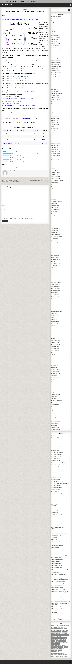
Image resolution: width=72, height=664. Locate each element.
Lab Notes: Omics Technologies (57, 589)
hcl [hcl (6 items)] (57, 641)
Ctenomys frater (54, 402)
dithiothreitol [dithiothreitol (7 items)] (55, 636)
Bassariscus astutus (55, 319)
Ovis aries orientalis (55, 361)
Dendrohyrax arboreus (55, 348)
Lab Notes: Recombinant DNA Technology (59, 601)
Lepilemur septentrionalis (56, 296)
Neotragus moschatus (55, 157)
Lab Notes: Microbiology (56, 578)
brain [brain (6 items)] (65, 630)
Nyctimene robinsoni (55, 419)
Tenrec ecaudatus (54, 182)
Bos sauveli (53, 383)
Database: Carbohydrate (56, 454)
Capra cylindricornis (55, 31)
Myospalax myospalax (55, 244)
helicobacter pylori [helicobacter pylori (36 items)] (56, 642)
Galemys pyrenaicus (55, 188)
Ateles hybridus (54, 136)
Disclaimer (21, 1)
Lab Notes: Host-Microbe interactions (59, 579)
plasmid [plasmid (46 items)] (60, 650)
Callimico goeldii (54, 292)
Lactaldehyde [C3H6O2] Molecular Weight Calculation (25, 11)
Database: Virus (54, 502)
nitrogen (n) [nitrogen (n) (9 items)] (61, 648)
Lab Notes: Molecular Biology (57, 581)
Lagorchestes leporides (56, 49)
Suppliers (54, 512)
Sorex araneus (54, 367)
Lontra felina (53, 126)
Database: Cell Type (55, 458)
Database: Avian (54, 448)
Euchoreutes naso (55, 390)
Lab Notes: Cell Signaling (57, 545)
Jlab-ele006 (26, 76)
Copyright (15, 1)
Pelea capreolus (54, 39)
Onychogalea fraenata (55, 76)
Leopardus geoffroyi (55, 307)
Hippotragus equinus (55, 151)
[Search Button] (70, 5)
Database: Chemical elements (57, 462)
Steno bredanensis (55, 124)
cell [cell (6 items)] (53, 633)
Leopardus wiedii (54, 215)
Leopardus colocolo (55, 302)
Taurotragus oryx (54, 147)
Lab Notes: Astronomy (55, 521)
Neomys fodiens (54, 365)
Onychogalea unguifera (56, 72)
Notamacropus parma (55, 178)
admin (15, 171)
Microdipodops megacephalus (57, 217)
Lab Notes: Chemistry (55, 547)
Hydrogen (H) (13, 78)
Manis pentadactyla (55, 398)
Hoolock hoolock (54, 309)
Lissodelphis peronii (55, 122)
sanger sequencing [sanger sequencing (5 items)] (55, 654)
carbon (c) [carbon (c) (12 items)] (64, 631)
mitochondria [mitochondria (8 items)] (55, 647)
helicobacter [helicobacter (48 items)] (62, 641)
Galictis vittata (54, 211)
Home (3, 1)
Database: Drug (54, 466)
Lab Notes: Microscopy (56, 535)
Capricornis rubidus (55, 47)
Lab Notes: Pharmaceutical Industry (58, 591)
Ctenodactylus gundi (55, 394)
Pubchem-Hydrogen (8, 153)
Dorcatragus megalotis (55, 153)
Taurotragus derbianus (55, 159)
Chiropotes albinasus (55, 290)
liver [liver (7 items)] (63, 645)
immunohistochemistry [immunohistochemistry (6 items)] (56, 645)
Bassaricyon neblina (55, 315)
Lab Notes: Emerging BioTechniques (59, 533)
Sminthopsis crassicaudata (56, 236)
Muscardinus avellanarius (56, 230)
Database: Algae (54, 439)
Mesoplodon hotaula (55, 87)
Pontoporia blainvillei (55, 280)
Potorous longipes (55, 64)
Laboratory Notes (6, 4)
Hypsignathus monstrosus (56, 421)
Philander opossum (55, 371)
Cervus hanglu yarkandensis (57, 58)
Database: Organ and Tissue (56, 487)
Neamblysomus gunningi (56, 83)
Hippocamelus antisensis (56, 60)
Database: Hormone (55, 477)
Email (3, 209)
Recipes (53, 612)
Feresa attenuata (54, 116)
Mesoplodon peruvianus (56, 105)
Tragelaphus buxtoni (55, 163)
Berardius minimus (55, 91)
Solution (54, 613)
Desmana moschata (55, 352)
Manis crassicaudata (55, 226)
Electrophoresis (55, 530)
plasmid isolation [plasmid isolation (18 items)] (55, 651)
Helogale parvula (54, 323)
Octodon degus (54, 388)
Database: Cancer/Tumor (56, 452)
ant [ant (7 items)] (65, 628)
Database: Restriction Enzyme (57, 495)
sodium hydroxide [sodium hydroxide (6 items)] (55, 656)
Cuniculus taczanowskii (56, 246)
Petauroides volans (55, 197)
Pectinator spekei (54, 232)
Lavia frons (53, 267)
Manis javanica (54, 396)
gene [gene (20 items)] (53, 641)
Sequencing (54, 537)
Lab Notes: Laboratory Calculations (58, 574)
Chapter (53, 505)
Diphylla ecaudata (55, 423)
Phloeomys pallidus (55, 410)
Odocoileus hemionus (55, 334)
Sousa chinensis (54, 120)
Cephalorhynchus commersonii (57, 271)
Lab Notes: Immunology (56, 567)
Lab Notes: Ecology (55, 553)
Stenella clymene (54, 139)
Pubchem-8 (5, 161)
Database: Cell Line (55, 456)
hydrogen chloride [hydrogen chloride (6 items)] (55, 644)
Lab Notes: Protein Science (56, 599)
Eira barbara (53, 213)
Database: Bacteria (55, 450)
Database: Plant (54, 489)
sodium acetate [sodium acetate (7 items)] (63, 654)
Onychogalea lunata (55, 74)
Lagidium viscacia (55, 205)
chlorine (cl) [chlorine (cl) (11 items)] (64, 633)
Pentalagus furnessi (55, 342)
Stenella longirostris (55, 118)
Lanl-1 (25, 78)
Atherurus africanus (55, 251)
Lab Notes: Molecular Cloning (58, 583)
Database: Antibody (55, 446)
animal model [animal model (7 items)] (60, 628)
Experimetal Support (56, 507)
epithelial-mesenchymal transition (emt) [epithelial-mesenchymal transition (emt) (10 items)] (59, 638)
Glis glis (53, 392)
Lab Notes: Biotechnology (56, 539)
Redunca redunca (54, 41)
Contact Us (8, 1)
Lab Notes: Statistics (55, 606)
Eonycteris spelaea (55, 255)
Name (3, 205)
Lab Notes (25, 9)
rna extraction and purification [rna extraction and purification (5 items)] (58, 653)
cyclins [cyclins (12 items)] (59, 635)
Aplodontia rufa (54, 238)
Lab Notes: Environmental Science (58, 555)
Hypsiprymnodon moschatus (57, 180)
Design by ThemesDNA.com (36, 662)
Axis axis (53, 338)
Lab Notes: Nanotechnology (56, 585)
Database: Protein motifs (56, 493)
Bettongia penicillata (55, 170)
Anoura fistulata (54, 257)
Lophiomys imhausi (55, 240)
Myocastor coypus (55, 404)
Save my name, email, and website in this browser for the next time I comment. (19, 218)
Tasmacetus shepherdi (55, 284)
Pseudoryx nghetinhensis (56, 408)
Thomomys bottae (55, 219)
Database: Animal (54, 441)
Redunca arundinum (55, 43)
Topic (53, 516)
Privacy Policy (33, 1)
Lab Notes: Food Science (56, 557)
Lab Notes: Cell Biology (55, 543)
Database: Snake (54, 497)
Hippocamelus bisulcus (56, 62)
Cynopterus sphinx (55, 253)
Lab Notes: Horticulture (56, 565)
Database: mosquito (55, 485)
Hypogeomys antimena (56, 412)
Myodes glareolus (54, 385)
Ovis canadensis (54, 363)
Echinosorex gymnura (55, 190)
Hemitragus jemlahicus (56, 356)
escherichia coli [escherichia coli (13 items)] (62, 639)
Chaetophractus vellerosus (56, 400)
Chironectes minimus (55, 373)
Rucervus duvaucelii (55, 336)
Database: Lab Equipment (56, 481)
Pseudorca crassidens (55, 114)
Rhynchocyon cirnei (55, 350)
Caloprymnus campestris (56, 53)
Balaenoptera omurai (55, 286)
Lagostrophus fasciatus (56, 66)
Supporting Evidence (56, 514)
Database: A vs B (54, 437)
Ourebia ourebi (54, 22)
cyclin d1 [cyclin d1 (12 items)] (54, 635)
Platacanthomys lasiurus (56, 234)
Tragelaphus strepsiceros (56, 161)
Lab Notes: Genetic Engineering (57, 559)
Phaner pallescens (55, 294)
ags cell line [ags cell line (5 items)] (54, 627)
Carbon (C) (13, 76)
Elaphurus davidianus (55, 340)
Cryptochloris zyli (55, 80)
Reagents (53, 610)
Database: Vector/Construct (56, 500)
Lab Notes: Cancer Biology (56, 541)
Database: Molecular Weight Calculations (59, 483)
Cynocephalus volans (55, 228)
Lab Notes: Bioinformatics (56, 525)
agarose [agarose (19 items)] (54, 625)
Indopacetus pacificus (55, 103)
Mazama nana (54, 20)
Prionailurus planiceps (55, 327)
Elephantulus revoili (55, 78)
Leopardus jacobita (55, 305)
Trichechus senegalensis (56, 101)
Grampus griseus (54, 417)
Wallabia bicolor (54, 174)
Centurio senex (54, 261)
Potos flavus (53, 317)
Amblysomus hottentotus (56, 85)
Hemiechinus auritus (55, 369)
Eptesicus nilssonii (55, 95)
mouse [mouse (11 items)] (65, 647)
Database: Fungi (54, 473)
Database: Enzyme (55, 468)
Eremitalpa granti (54, 184)
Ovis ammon (53, 329)
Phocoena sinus (54, 298)
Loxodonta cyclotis (55, 346)
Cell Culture (54, 528)
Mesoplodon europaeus (56, 282)
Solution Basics (54, 618)
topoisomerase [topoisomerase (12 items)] (63, 656)
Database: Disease (55, 464)
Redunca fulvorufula (55, 45)
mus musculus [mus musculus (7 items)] (55, 648)
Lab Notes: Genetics (55, 561)
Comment (4, 190)
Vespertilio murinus (55, 97)
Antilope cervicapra (55, 141)
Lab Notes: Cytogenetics (56, 551)
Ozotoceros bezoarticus (56, 16)
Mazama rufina (54, 18)
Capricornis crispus (55, 24)
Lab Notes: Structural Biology (57, 608)
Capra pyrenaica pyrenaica (56, 29)
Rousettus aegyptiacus (55, 429)
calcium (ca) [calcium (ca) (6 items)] (58, 631)
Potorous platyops (55, 51)
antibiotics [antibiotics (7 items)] (54, 630)
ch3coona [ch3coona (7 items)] (57, 633)
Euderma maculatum (55, 263)
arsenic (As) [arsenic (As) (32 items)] (60, 630)
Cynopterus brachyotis (55, 269)
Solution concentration (56, 619)
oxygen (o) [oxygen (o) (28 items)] (54, 650)
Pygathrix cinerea (54, 313)
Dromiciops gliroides (55, 377)
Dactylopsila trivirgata (55, 199)
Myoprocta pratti (54, 203)
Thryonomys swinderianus (56, 201)
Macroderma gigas (55, 427)
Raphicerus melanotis (55, 37)
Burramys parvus (54, 195)
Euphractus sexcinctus (55, 209)
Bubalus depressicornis (56, 379)
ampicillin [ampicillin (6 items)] (54, 628)
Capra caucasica (54, 358)
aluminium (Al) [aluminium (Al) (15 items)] (61, 627)
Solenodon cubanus (55, 354)
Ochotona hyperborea (55, 344)
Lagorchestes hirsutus (55, 68)
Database (53, 435)
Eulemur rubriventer (55, 134)
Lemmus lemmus (54, 406)
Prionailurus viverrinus (56, 325)
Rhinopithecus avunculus (56, 311)
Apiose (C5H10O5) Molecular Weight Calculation (12, 167)
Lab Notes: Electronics (56, 572)
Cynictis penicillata (55, 321)
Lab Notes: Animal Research (57, 518)
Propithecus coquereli (55, 132)
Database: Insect (54, 479)
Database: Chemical (55, 460)
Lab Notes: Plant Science (56, 597)
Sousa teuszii (54, 273)
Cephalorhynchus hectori (56, 300)
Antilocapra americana (55, 143)
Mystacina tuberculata (55, 99)
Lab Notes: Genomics (55, 563)
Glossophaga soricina (55, 259)
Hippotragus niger (55, 149)
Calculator (54, 576)
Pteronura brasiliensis (55, 145)
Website (3, 214)
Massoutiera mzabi (55, 222)
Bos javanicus (54, 381)
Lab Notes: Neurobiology (56, 587)
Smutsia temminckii (55, 224)
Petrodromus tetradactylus (56, 93)
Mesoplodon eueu (54, 89)
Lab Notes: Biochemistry (56, 523)
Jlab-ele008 (26, 80)
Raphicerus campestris (56, 33)
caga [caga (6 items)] (53, 631)
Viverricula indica (55, 128)
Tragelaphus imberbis (55, 172)
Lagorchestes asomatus (56, 70)
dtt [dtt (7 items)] (60, 636)
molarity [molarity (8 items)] (61, 647)
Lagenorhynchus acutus (56, 112)
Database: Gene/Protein (56, 475)
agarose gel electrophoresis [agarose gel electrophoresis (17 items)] (62, 625)
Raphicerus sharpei (55, 35)
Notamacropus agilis (55, 176)
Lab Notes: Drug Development (58, 592)
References (54, 510)
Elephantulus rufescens (56, 186)
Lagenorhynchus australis (56, 278)
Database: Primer (54, 491)
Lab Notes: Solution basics (57, 548)
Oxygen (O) (13, 80)
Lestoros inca (54, 375)
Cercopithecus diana (55, 288)
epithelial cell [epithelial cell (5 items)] (55, 639)
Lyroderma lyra (54, 207)
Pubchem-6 (5, 157)
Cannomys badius (55, 242)
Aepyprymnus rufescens (56, 168)
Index (27, 1)
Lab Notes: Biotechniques (56, 527)
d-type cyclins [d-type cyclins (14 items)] (66, 635)
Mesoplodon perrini (55, 107)
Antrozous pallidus (55, 265)
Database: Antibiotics (55, 444)
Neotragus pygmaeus (55, 155)
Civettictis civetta (54, 130)
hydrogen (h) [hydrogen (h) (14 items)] (64, 642)
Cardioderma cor (54, 425)
